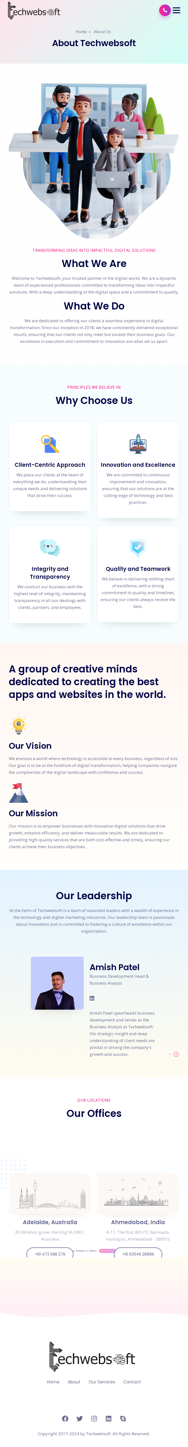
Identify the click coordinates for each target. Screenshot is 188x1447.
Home (81, 32)
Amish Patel (115, 967)
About (74, 1382)
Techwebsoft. (99, 1433)
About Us (102, 32)
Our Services (102, 1382)
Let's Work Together (99, 1258)
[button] (176, 10)
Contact (132, 1382)
